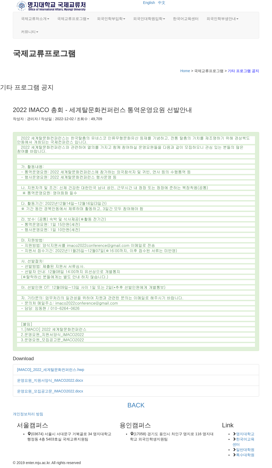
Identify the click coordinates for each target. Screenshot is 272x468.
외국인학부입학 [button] (111, 19)
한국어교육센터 (186, 19)
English (149, 3)
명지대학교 (245, 434)
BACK (136, 405)
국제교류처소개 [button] (35, 19)
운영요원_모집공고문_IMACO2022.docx (50, 391)
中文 (161, 3)
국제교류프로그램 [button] (73, 19)
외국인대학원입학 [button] (149, 19)
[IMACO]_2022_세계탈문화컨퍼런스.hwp (50, 370)
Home (185, 71)
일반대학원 (245, 450)
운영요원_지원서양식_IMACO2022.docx (50, 380)
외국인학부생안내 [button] (222, 19)
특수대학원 (245, 455)
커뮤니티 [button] (29, 32)
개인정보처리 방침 (28, 414)
